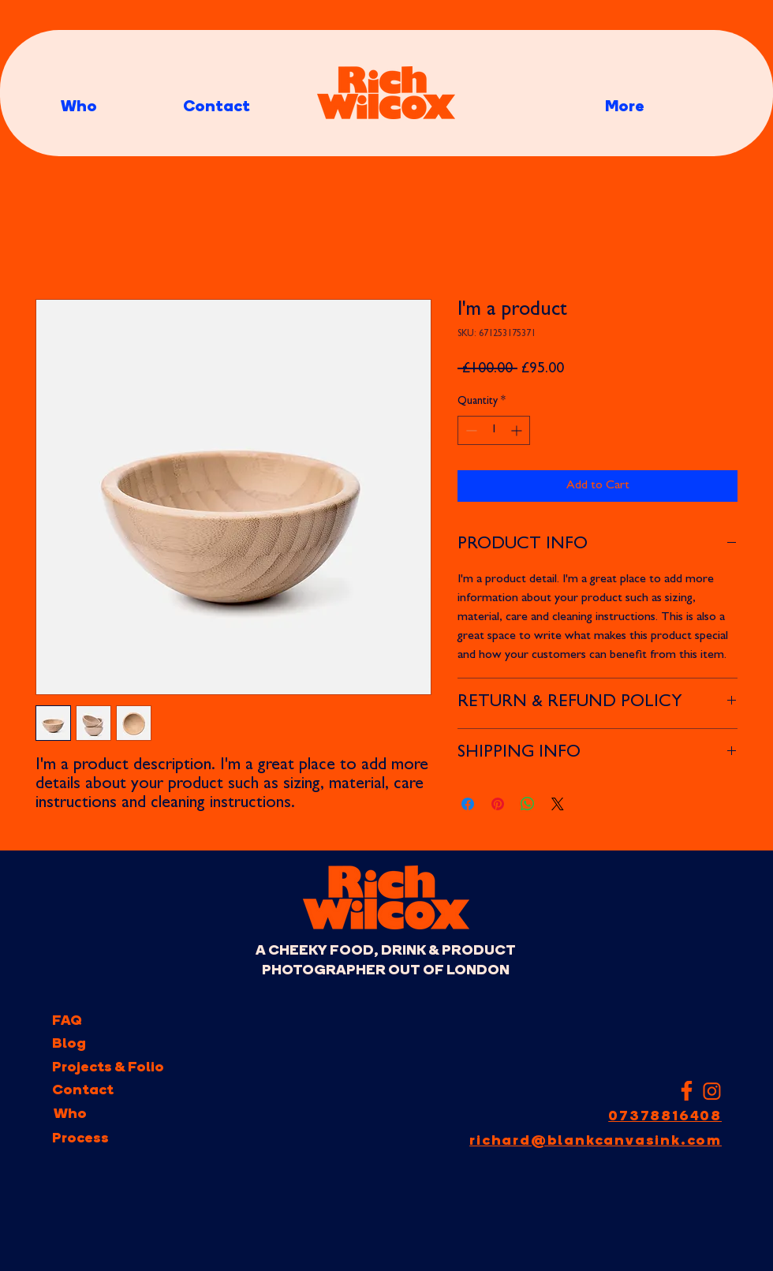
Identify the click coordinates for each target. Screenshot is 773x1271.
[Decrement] (470, 430)
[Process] (80, 1139)
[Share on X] (557, 803)
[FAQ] (70, 1021)
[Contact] (83, 1091)
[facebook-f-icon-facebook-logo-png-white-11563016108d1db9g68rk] (686, 1091)
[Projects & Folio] (108, 1068)
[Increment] (518, 430)
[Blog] (70, 1044)
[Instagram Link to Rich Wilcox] (712, 1091)
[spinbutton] (494, 430)
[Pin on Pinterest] (497, 803)
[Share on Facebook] (467, 803)
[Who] (70, 1114)
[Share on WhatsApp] (527, 803)
